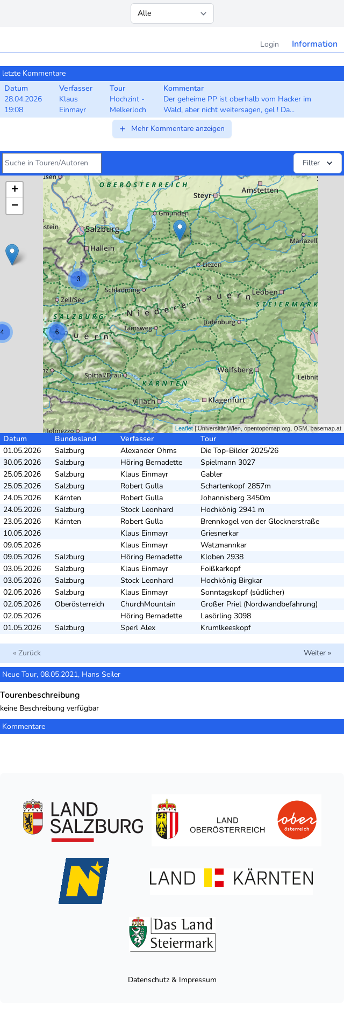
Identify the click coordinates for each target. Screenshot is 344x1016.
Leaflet (184, 428)
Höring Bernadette (151, 462)
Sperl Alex (137, 628)
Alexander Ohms (148, 450)
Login (269, 44)
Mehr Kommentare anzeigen (171, 128)
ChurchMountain (148, 604)
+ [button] (14, 190)
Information (315, 44)
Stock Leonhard (146, 510)
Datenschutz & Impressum (172, 980)
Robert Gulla (141, 486)
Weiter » (317, 653)
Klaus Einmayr (144, 474)
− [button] (14, 206)
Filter (319, 163)
